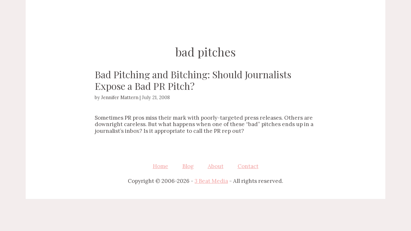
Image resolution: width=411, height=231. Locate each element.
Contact (248, 166)
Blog (188, 166)
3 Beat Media (211, 180)
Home (160, 166)
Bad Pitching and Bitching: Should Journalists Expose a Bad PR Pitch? (193, 80)
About (215, 166)
